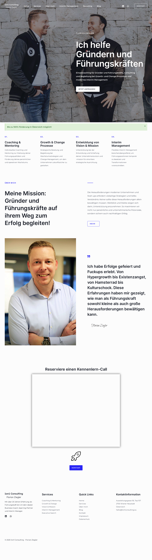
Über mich (45, 6)
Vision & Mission (48, 507)
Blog (88, 6)
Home (25, 6)
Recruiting (79, 6)
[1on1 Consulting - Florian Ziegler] (12, 6)
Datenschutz (84, 520)
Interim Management (62, 6)
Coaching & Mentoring (51, 501)
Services (34, 6)
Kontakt (82, 513)
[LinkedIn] (123, 6)
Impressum (83, 516)
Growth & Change (49, 504)
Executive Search (49, 513)
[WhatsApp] (128, 6)
